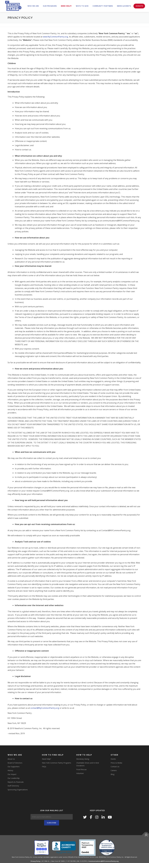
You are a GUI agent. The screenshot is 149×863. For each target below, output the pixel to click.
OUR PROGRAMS (50, 6)
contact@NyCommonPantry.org (44, 708)
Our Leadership (14, 778)
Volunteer (80, 773)
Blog (112, 774)
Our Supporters (14, 766)
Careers (114, 770)
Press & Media (116, 763)
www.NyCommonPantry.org (55, 36)
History (10, 770)
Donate (139, 6)
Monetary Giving (82, 759)
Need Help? (66, 6)
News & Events (124, 6)
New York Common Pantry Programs (56, 763)
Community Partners (103, 6)
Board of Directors (15, 763)
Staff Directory (13, 786)
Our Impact (12, 774)
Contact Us (115, 766)
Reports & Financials (16, 782)
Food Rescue (81, 769)
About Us (11, 759)
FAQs (44, 766)
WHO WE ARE (33, 6)
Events (113, 759)
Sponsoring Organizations (18, 789)
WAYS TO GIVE (82, 6)
